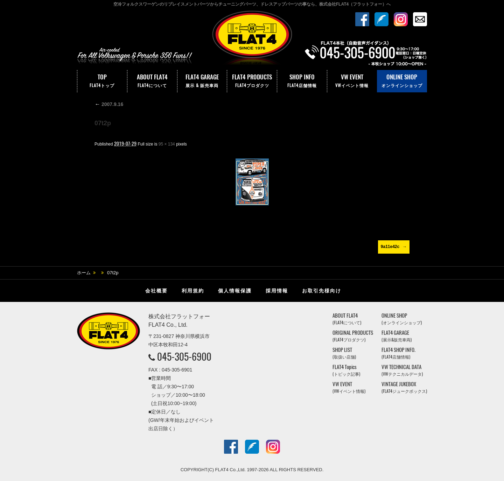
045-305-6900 (184, 356)
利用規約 (193, 290)
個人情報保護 (235, 290)
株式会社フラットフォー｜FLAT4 (252, 39)
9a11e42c (390, 246)
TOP (102, 81)
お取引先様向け (321, 290)
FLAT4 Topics (346, 370)
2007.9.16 (108, 104)
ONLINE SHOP (402, 81)
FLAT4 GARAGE (202, 81)
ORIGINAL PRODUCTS (352, 336)
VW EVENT (352, 81)
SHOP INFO (302, 81)
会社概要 (156, 290)
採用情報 (277, 290)
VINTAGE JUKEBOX (404, 387)
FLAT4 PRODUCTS (252, 81)
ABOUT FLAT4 (152, 81)
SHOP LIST (344, 353)
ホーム (84, 272)
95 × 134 (167, 144)
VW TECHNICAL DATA (402, 370)
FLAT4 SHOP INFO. (398, 353)
